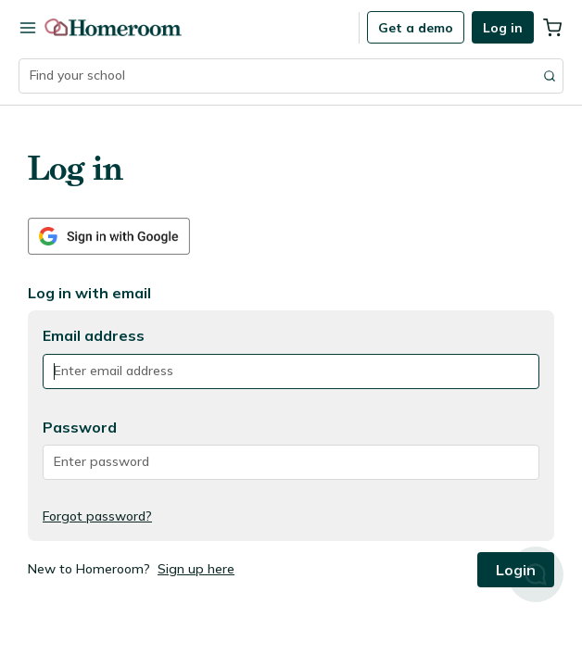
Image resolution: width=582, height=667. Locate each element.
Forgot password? (97, 516)
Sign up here (196, 568)
